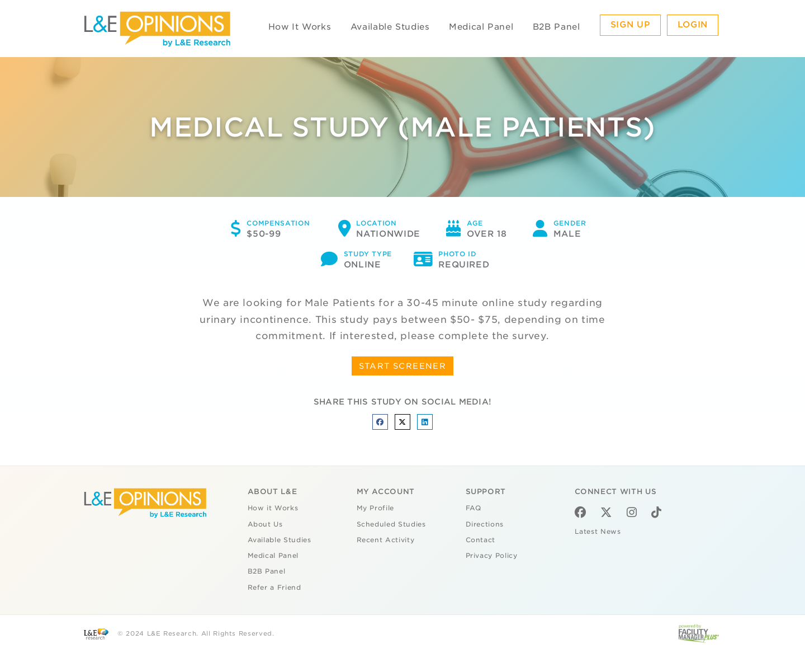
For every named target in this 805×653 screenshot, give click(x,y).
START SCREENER (403, 365)
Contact (481, 540)
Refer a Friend (274, 587)
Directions (485, 524)
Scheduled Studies (391, 524)
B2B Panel (556, 27)
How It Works (300, 27)
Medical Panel (481, 27)
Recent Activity (386, 540)
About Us (265, 524)
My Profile (376, 508)
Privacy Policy (492, 556)
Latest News (598, 531)
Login (693, 25)
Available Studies (390, 27)
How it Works (273, 508)
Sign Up (630, 25)
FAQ (473, 508)
